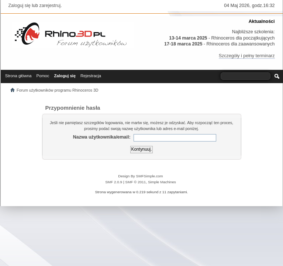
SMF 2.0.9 (113, 182)
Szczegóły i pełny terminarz (247, 55)
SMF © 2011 (135, 182)
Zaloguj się (19, 5)
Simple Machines (162, 182)
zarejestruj (50, 5)
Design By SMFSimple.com (140, 176)
